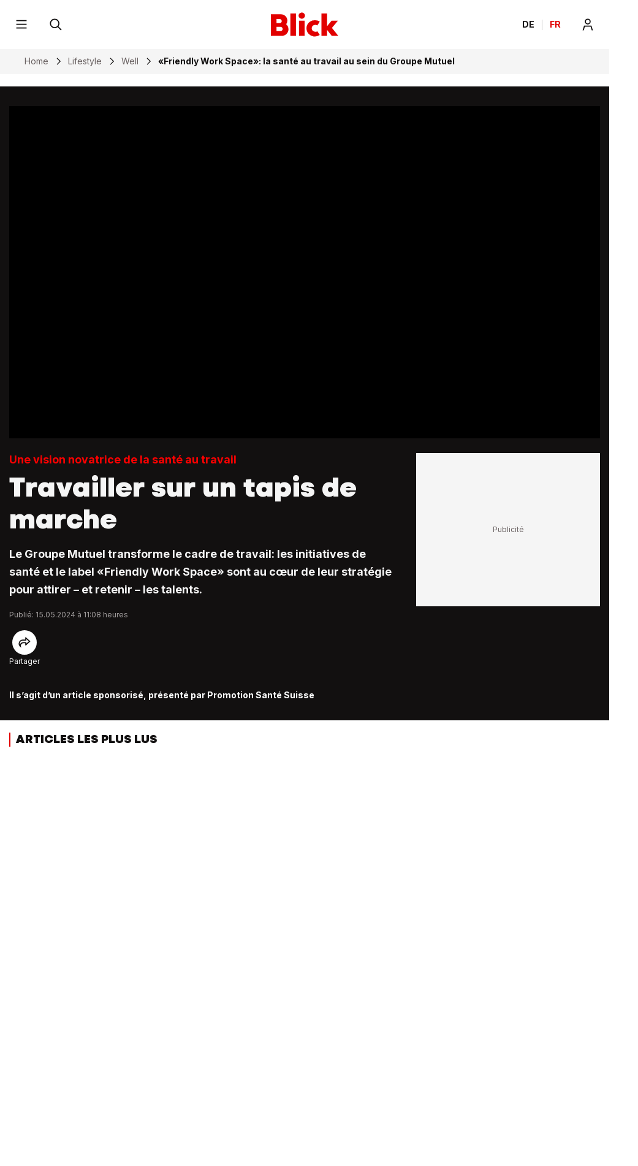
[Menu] (21, 24)
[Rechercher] (56, 24)
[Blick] (304, 24)
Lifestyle (85, 61)
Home (36, 61)
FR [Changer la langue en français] (555, 24)
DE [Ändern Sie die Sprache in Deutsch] (528, 24)
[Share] (24, 642)
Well (130, 61)
